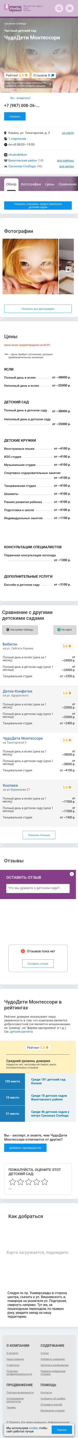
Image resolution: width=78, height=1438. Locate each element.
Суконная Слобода (22, 166)
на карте (68, 133)
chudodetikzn (17, 155)
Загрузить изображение (55, 1365)
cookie (33, 1428)
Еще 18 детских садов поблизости (28, 84)
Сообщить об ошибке (53, 1398)
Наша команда (15, 1359)
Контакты (46, 1392)
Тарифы (11, 1407)
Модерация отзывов (53, 1410)
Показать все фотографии (37, 308)
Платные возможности (20, 1392)
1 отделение (17, 139)
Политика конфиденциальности (19, 1373)
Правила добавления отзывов (53, 1373)
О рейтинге (12, 1365)
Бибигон (10, 644)
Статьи (45, 1353)
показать (14, 116)
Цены (49, 184)
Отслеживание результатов (15, 1400)
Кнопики (10, 785)
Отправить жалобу (51, 1404)
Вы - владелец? (20, 98)
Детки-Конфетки (17, 691)
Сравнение (68, 184)
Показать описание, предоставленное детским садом (38, 205)
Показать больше (39, 835)
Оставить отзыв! (38, 963)
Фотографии (31, 184)
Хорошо (62, 1429)
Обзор (11, 184)
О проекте (12, 1353)
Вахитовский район (22, 160)
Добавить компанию (53, 1359)
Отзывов (41, 75)
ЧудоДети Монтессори (23, 738)
